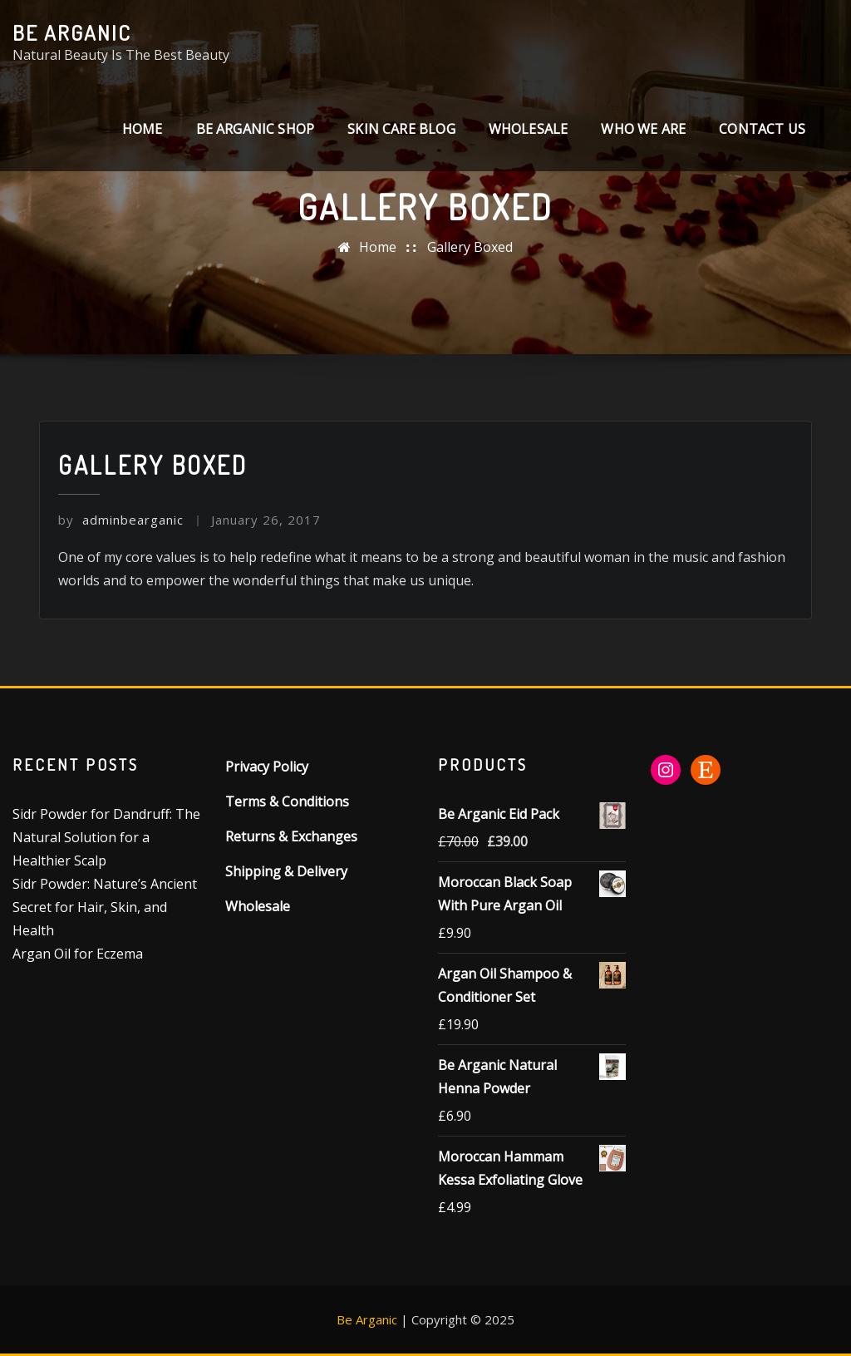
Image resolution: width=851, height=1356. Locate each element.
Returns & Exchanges (291, 836)
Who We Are (643, 129)
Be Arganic (71, 32)
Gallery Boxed (470, 247)
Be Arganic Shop (255, 129)
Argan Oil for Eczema (77, 953)
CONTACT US (762, 129)
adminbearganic (121, 519)
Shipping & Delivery (286, 871)
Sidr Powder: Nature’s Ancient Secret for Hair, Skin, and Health (104, 907)
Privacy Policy (266, 766)
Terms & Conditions (287, 801)
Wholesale (528, 129)
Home (142, 129)
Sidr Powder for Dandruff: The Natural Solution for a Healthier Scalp (106, 837)
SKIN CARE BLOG (401, 129)
